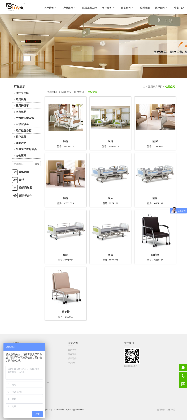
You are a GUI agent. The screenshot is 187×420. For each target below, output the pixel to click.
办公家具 (21, 155)
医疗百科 (72, 354)
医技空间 (79, 92)
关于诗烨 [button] (51, 7)
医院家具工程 (89, 7)
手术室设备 (22, 124)
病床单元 (21, 111)
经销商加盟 (22, 187)
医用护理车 (22, 105)
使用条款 (161, 409)
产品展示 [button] (70, 7)
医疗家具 (21, 136)
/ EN (179, 7)
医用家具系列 (155, 86)
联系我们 (145, 7)
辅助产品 (21, 142)
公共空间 (52, 92)
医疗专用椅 (22, 93)
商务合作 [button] (128, 7)
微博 (18, 179)
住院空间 (92, 92)
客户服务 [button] (109, 7)
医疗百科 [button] (162, 7)
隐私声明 (171, 409)
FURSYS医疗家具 (26, 149)
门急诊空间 (65, 92)
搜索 (37, 164)
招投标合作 (22, 195)
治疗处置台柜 (23, 130)
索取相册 (20, 172)
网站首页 (72, 350)
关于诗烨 (72, 358)
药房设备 (21, 99)
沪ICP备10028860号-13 (56, 409)
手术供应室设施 (25, 118)
